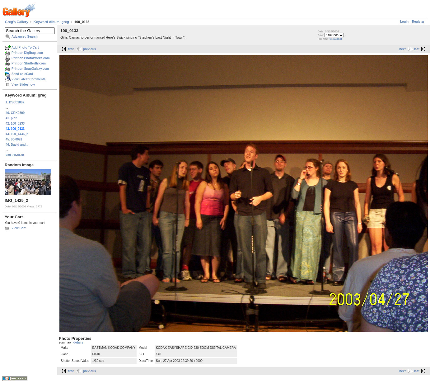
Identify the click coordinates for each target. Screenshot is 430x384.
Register (418, 21)
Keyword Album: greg (51, 22)
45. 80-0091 (14, 139)
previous (89, 49)
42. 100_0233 (15, 123)
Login (404, 21)
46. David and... (17, 144)
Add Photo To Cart (25, 47)
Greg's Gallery (16, 22)
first (71, 49)
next (402, 49)
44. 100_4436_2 (17, 134)
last (416, 49)
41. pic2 (11, 118)
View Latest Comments (28, 79)
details (78, 342)
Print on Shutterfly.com (29, 63)
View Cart (19, 228)
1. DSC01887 (15, 102)
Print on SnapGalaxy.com (30, 68)
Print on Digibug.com (27, 53)
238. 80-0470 (15, 155)
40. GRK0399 (15, 113)
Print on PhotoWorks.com (31, 58)
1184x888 (336, 38)
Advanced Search (25, 36)
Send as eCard (22, 74)
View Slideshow (23, 84)
